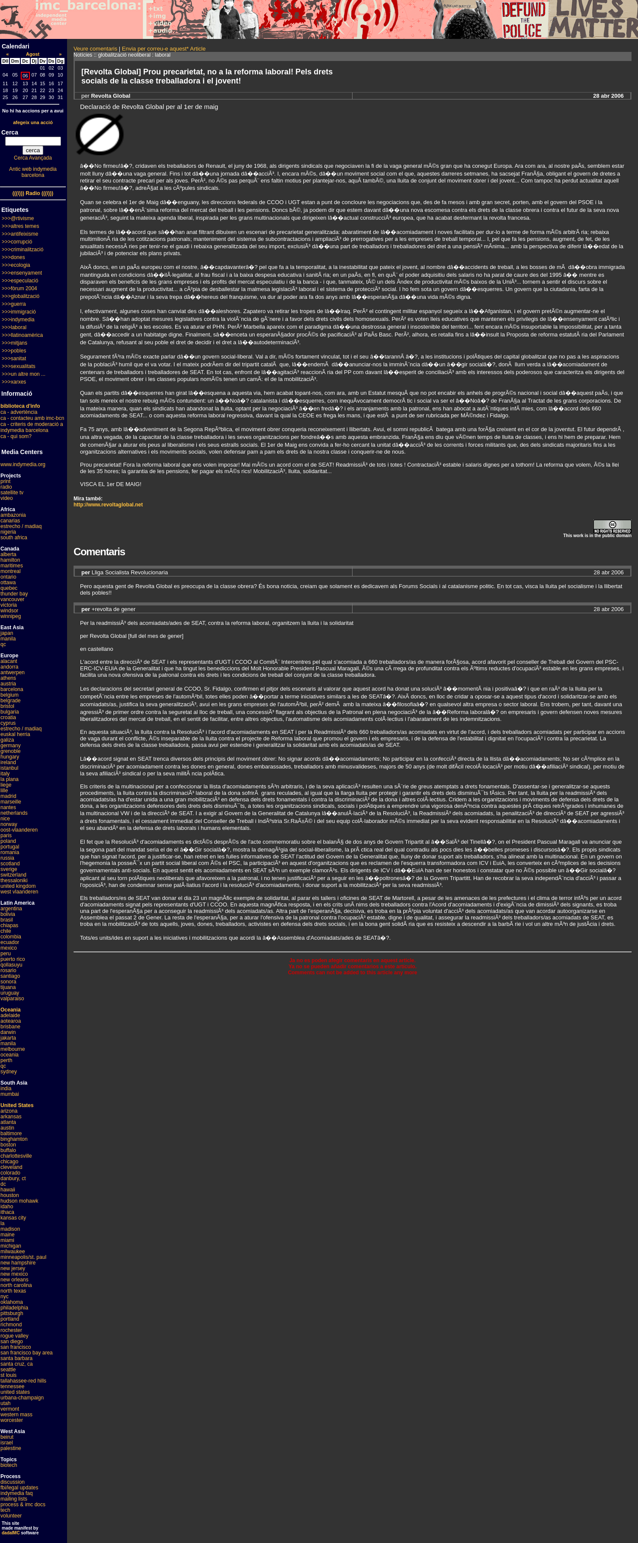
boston (8, 1145)
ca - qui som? (16, 436)
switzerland (13, 875)
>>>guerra (14, 304)
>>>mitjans (14, 343)
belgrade (10, 701)
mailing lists (13, 1499)
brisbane (10, 1027)
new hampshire (17, 1263)
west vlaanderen (19, 892)
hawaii (7, 1190)
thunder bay (14, 594)
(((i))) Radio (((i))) (33, 193)
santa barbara (16, 1358)
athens (8, 678)
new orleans (14, 1280)
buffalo (8, 1150)
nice (5, 819)
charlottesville (16, 1156)
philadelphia (14, 1308)
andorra (9, 667)
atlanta (8, 1122)
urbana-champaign (22, 1398)
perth (6, 1060)
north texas (13, 1291)
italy (5, 774)
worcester (11, 1420)
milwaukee (12, 1251)
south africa (13, 538)
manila (8, 639)
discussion (12, 1482)
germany (10, 746)
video (6, 498)
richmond (11, 1325)
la (2, 1223)
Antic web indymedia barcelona (33, 172)
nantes (8, 807)
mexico (8, 948)
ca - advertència (18, 412)
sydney (8, 1072)
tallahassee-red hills (23, 1381)
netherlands (14, 813)
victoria (8, 605)
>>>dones (13, 257)
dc (3, 1184)
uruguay (9, 993)
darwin (8, 1032)
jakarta (8, 1038)
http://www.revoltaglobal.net (108, 505)
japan (6, 633)
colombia (10, 937)
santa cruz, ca (16, 1364)
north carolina (16, 1285)
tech (5, 1510)
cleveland (11, 1167)
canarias (10, 521)
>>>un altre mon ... (23, 374)
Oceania (10, 1010)
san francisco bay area (26, 1353)
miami (7, 1240)
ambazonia (13, 515)
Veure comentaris (95, 48)
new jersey (12, 1268)
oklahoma (11, 1302)
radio (6, 487)
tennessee (12, 1386)
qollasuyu (11, 965)
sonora (8, 982)
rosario (8, 970)
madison (10, 1229)
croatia (8, 717)
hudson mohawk (19, 1201)
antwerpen (12, 672)
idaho (6, 1207)
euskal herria (15, 734)
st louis (8, 1375)
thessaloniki (14, 880)
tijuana (8, 987)
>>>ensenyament (22, 273)
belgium (9, 695)
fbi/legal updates (19, 1488)
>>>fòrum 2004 (19, 288)
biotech (8, 1465)
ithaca (7, 1212)
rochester (11, 1330)
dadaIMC (11, 1532)
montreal (10, 571)
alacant (8, 661)
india (5, 1088)
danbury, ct (13, 1178)
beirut (6, 1437)
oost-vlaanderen (19, 830)
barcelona (11, 689)
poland (8, 841)
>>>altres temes (20, 226)
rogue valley (14, 1336)
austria (8, 684)
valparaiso (12, 999)
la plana (9, 779)
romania (9, 852)
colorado (10, 1173)
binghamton (14, 1139)
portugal (9, 847)
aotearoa (10, 1021)
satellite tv (11, 493)
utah (5, 1403)
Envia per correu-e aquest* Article (164, 48)
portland (9, 1319)
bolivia (7, 914)
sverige (8, 869)
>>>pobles (14, 351)
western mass (16, 1415)
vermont (9, 1409)
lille (4, 791)
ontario (8, 577)
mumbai (9, 1094)
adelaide (10, 1015)
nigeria (8, 532)
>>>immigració (19, 312)
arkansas (11, 1117)
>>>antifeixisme (20, 234)
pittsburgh (11, 1313)
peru (5, 954)
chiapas (9, 925)
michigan (10, 1246)
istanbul (9, 768)
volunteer (11, 1516)
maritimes (11, 566)
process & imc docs (22, 1504)
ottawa (8, 582)
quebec (8, 588)
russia (7, 858)
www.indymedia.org (22, 464)
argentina (11, 909)
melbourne (12, 1049)
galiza (7, 740)
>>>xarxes (14, 382)
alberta (8, 554)
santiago (10, 976)
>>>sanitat (14, 358)
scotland (10, 864)
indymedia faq (16, 1493)
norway (8, 824)
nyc (4, 1296)
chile (5, 931)
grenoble (10, 751)
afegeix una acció (33, 122)
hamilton (10, 560)
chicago (9, 1162)
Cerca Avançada (33, 158)
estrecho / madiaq (21, 526)
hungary (9, 757)
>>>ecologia (16, 265)
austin (7, 1128)
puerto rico (12, 959)
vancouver (12, 599)
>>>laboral (14, 327)
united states (15, 1392)
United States (17, 1105)
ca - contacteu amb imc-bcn (32, 418)
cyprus (8, 723)
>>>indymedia (18, 320)
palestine (10, 1448)
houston (9, 1195)
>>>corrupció (17, 242)
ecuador (9, 942)
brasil (6, 920)
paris (6, 835)
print (5, 481)
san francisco (15, 1347)
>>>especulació (20, 281)
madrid (8, 796)
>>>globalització (20, 296)
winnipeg (10, 616)
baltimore (11, 1133)
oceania (9, 1055)
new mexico (14, 1274)
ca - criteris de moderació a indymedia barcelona (31, 427)
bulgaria (9, 712)
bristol (7, 706)
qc (3, 644)
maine (7, 1235)
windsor (9, 611)
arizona (8, 1111)
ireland (8, 762)
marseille (10, 802)
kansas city (13, 1218)
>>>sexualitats (18, 366)
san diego (11, 1341)
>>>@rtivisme (18, 218)
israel (6, 1443)
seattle (8, 1370)
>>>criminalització (22, 249)
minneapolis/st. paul (23, 1257)
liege (5, 785)
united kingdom (17, 886)
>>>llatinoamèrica (22, 335)
